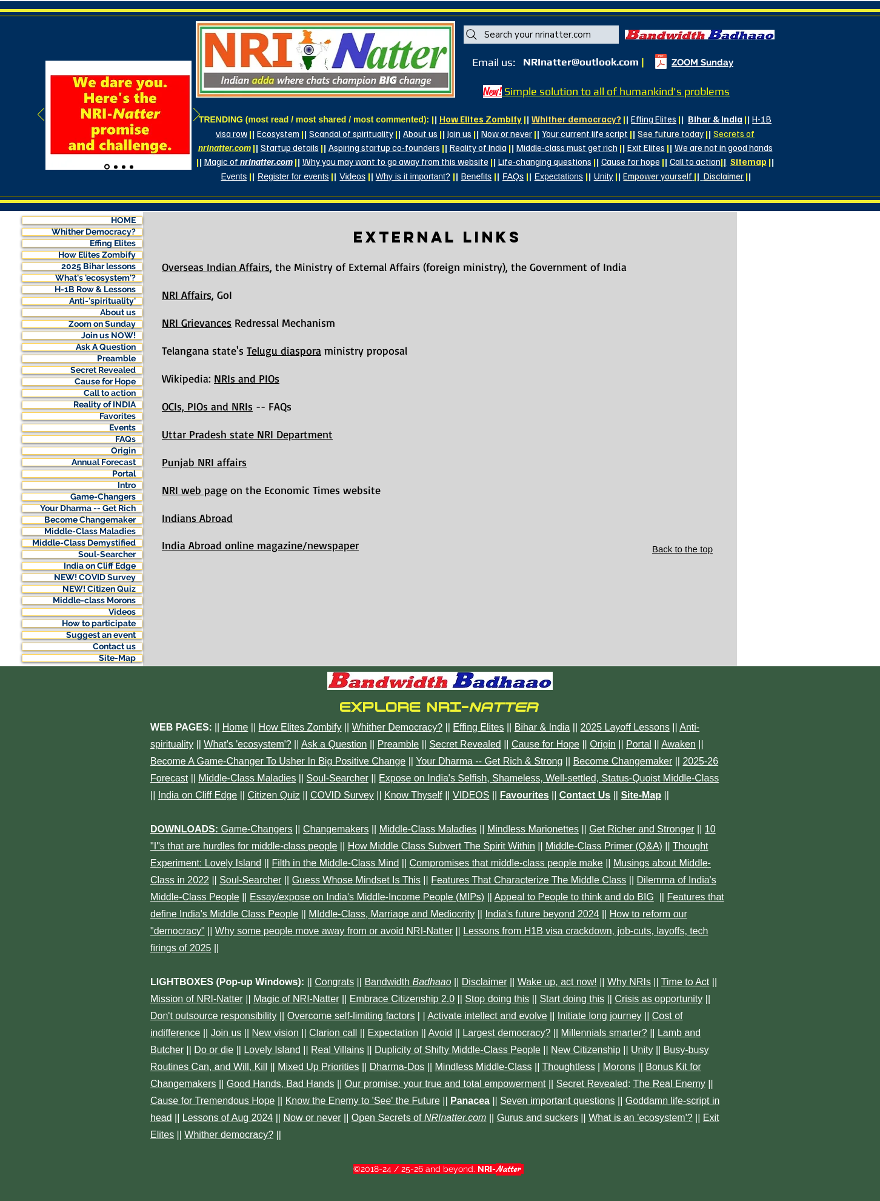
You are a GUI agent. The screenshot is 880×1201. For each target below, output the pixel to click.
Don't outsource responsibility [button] (213, 1016)
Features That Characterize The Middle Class (528, 880)
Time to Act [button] (685, 982)
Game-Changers (103, 496)
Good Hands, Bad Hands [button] (281, 1084)
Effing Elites (653, 118)
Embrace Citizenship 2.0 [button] (402, 999)
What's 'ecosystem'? (95, 278)
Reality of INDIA (104, 404)
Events (234, 176)
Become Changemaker (90, 520)
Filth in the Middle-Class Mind (335, 863)
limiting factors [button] (384, 1016)
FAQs (513, 176)
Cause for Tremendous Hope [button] (212, 1101)
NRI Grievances (197, 322)
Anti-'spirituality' (102, 301)
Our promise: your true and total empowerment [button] (445, 1084)
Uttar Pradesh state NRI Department (247, 434)
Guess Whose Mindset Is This (356, 880)
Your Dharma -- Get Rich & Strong (489, 761)
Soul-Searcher (107, 554)
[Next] (196, 115)
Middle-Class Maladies (90, 531)
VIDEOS (471, 795)
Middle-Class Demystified (84, 543)
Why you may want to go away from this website (395, 161)
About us (420, 133)
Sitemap (748, 161)
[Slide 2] (116, 167)
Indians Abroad (197, 517)
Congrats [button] (334, 982)
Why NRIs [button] (629, 982)
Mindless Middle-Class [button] (483, 1067)
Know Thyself (413, 795)
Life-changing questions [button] (545, 161)
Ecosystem (278, 133)
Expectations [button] (559, 176)
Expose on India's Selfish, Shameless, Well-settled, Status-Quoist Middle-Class (549, 778)
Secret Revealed (103, 370)
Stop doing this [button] (497, 999)
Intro (127, 485)
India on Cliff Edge (100, 566)
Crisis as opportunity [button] (658, 999)
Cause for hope (630, 161)
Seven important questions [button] (557, 1101)
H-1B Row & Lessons (95, 289)
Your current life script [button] (585, 133)
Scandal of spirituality (351, 133)
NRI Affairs (187, 294)
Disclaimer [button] (484, 982)
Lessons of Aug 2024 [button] (227, 1117)
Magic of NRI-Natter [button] (296, 999)
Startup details (290, 147)
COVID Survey (342, 795)
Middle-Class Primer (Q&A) (603, 846)
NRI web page (194, 490)
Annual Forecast (104, 462)
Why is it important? (413, 176)
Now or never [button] (506, 133)
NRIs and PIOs (246, 378)
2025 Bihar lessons (98, 266)
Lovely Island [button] (272, 1050)
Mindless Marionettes (533, 829)
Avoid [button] (440, 1033)
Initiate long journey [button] (600, 1016)
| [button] (695, 175)
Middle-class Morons (94, 600)
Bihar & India (715, 118)
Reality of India (478, 147)
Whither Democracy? (94, 232)
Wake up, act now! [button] (557, 982)
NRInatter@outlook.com (581, 62)
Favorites (117, 416)
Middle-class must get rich (567, 147)
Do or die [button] (213, 1050)
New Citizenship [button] (586, 1050)
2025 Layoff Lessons (625, 727)
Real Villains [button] (337, 1050)
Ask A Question (106, 347)
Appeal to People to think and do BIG (574, 897)
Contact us (114, 646)
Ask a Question (334, 744)
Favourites (524, 795)
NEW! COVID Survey (95, 577)
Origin (123, 450)
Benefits (476, 176)
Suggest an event (101, 635)
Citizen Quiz (273, 795)
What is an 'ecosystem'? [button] (640, 1117)
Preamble (116, 358)
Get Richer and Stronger (641, 829)
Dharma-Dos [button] (397, 1067)
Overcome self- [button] (320, 1016)
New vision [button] (275, 1033)
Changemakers (336, 829)
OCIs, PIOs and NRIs (207, 406)
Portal (124, 473)
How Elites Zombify (97, 255)
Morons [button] (619, 1067)
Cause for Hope (105, 381)
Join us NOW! (108, 335)
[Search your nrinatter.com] (541, 34)
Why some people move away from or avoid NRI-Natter (334, 931)
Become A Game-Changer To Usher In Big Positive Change (277, 761)
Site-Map (117, 658)
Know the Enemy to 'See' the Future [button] (362, 1101)
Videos (352, 176)
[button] (700, 34)
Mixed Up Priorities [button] (318, 1067)
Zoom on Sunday (102, 324)
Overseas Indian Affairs (216, 266)
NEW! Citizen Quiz (99, 589)
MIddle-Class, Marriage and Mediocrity (391, 914)
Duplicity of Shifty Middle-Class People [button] (458, 1050)
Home (235, 727)
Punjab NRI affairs (204, 462)
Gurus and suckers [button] (537, 1117)
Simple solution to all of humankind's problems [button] (616, 91)
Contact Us (584, 795)
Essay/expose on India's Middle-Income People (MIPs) (367, 897)
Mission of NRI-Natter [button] (196, 999)
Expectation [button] (392, 1033)
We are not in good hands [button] (724, 147)
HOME (123, 220)
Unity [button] (603, 176)
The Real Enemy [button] (669, 1084)
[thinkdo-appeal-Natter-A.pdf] (660, 63)
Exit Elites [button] (646, 147)
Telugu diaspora (284, 350)
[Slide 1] (107, 167)
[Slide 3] (123, 167)
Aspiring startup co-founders (384, 147)
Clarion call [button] (333, 1033)
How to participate (99, 623)
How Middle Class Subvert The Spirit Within (441, 846)
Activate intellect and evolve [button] (487, 1016)
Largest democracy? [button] (506, 1033)
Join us (459, 133)
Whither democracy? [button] (228, 1134)
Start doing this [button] (571, 999)
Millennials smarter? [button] (604, 1033)
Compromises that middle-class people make (506, 863)
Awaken (678, 744)
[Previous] (41, 115)
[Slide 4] (131, 167)
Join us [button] (226, 1033)
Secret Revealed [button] (592, 1084)
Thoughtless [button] (568, 1067)
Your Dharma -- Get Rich (88, 508)
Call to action (695, 161)
